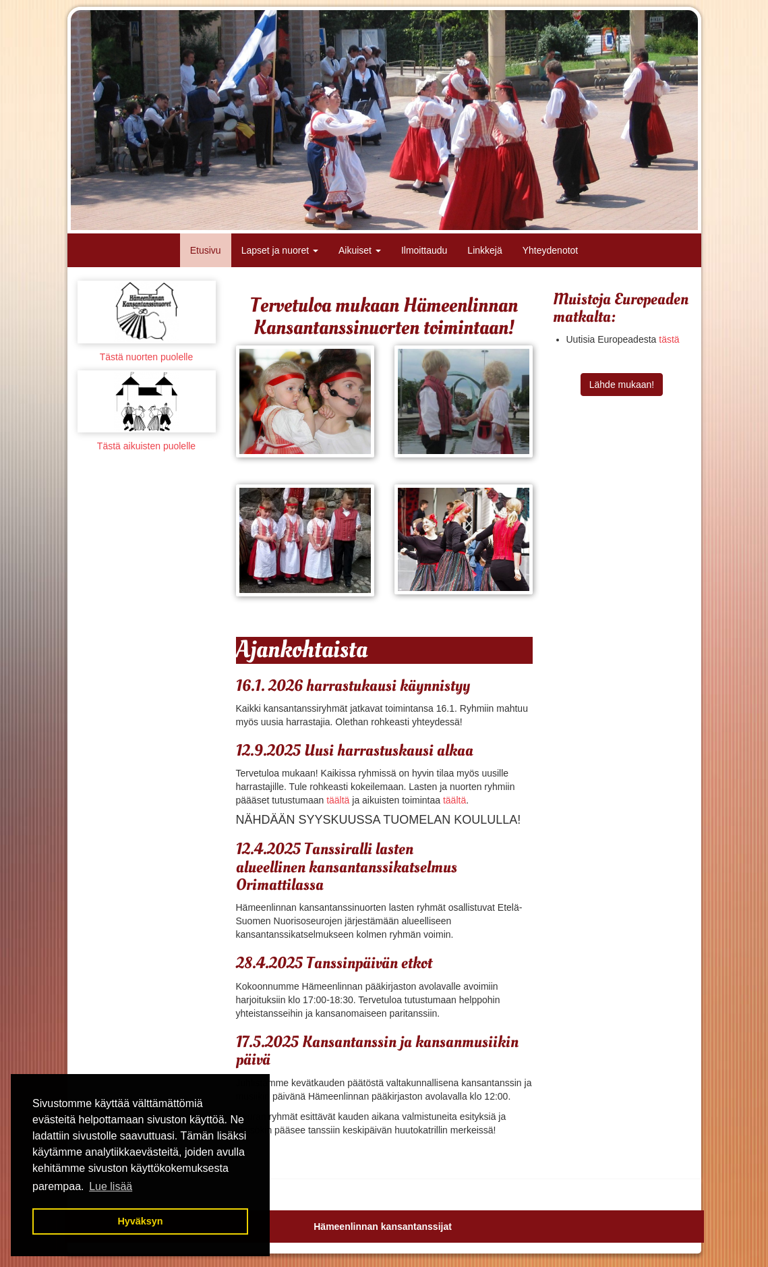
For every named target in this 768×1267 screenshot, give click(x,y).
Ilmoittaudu (424, 250)
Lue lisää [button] (110, 1186)
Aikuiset (359, 250)
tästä (669, 339)
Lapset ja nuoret (279, 250)
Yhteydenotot (551, 250)
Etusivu (205, 250)
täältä (337, 800)
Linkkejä (484, 250)
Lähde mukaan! (622, 384)
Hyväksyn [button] (140, 1221)
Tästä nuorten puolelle (147, 356)
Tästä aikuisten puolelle (146, 446)
